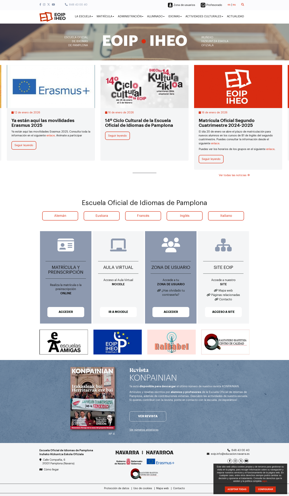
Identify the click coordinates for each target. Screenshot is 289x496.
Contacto (225, 299)
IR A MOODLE (118, 311)
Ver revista (148, 416)
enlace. (215, 143)
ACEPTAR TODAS (237, 489)
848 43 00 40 (76, 4)
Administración (130, 16)
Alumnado (156, 16)
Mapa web (225, 290)
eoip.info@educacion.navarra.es (230, 454)
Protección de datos (116, 488)
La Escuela (84, 16)
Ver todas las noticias (234, 175)
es (229, 4)
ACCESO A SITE (223, 311)
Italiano (226, 215)
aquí (264, 481)
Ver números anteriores (144, 429)
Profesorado (214, 5)
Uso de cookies (142, 488)
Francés (143, 215)
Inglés (184, 215)
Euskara (101, 215)
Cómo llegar (51, 469)
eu (234, 4)
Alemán (60, 215)
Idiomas (175, 16)
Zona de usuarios (184, 5)
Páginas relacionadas (225, 295)
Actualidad (235, 16)
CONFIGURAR (265, 489)
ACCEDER (66, 311)
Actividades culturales (204, 16)
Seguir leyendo (24, 145)
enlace (50, 135)
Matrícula (105, 16)
